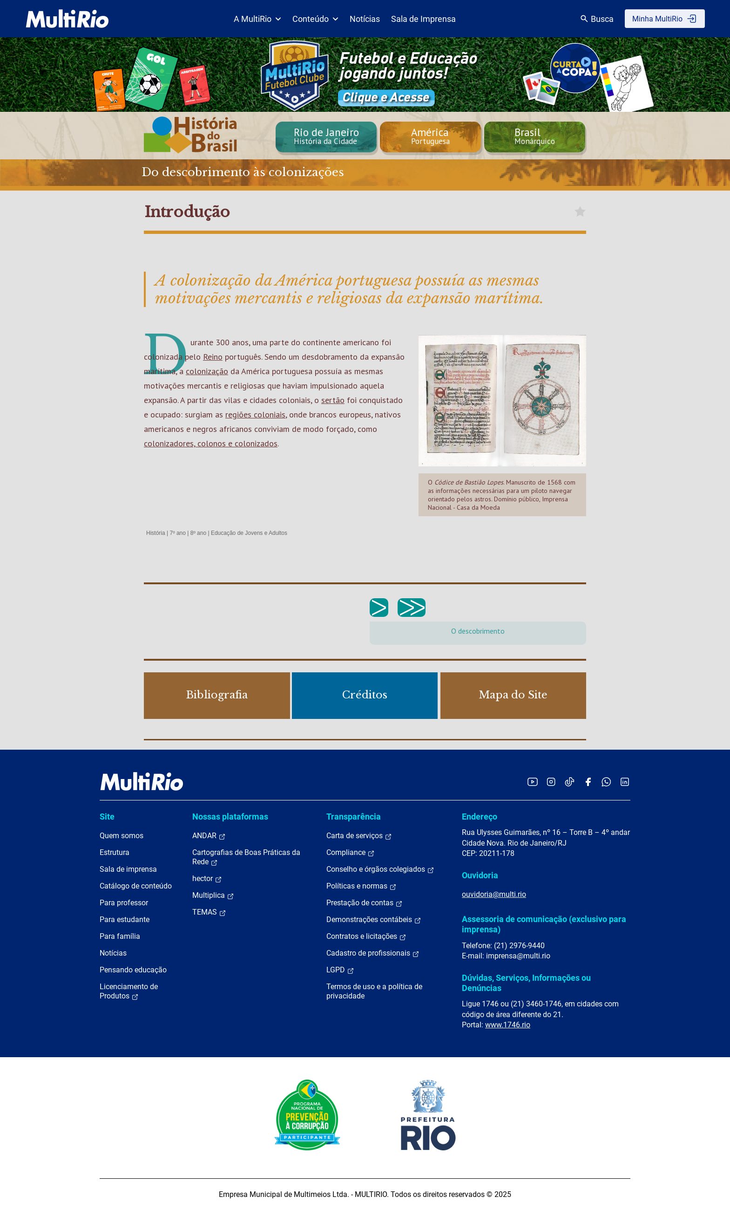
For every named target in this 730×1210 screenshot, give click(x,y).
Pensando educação (133, 969)
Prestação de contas (364, 903)
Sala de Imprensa (423, 19)
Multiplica (213, 895)
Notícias (365, 19)
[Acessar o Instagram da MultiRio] (551, 781)
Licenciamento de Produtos (129, 991)
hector (207, 878)
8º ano (198, 533)
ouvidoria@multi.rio (494, 894)
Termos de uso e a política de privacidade (374, 991)
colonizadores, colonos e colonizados (210, 443)
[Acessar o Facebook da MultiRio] (588, 781)
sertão (333, 400)
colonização (207, 371)
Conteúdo (315, 19)
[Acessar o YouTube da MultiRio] (532, 781)
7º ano (177, 533)
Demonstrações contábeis (373, 919)
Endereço (479, 816)
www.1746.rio (507, 1024)
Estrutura (114, 852)
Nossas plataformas (230, 816)
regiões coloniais (255, 414)
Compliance (350, 852)
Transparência (353, 816)
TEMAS (209, 912)
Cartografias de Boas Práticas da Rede (246, 857)
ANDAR (209, 836)
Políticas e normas (361, 886)
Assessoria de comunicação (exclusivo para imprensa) (544, 924)
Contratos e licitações (366, 936)
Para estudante (124, 919)
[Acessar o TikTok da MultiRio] (569, 781)
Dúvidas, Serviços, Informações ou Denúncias (526, 983)
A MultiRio (257, 19)
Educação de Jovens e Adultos (249, 533)
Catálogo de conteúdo (136, 886)
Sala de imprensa (128, 869)
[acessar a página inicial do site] (67, 18)
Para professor (124, 902)
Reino (213, 356)
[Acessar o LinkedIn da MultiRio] (624, 781)
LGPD (340, 970)
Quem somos (121, 835)
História (155, 533)
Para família (120, 936)
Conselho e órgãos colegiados (380, 869)
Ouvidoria (480, 875)
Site (107, 816)
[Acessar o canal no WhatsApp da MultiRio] (606, 781)
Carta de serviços (359, 836)
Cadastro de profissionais (372, 953)
